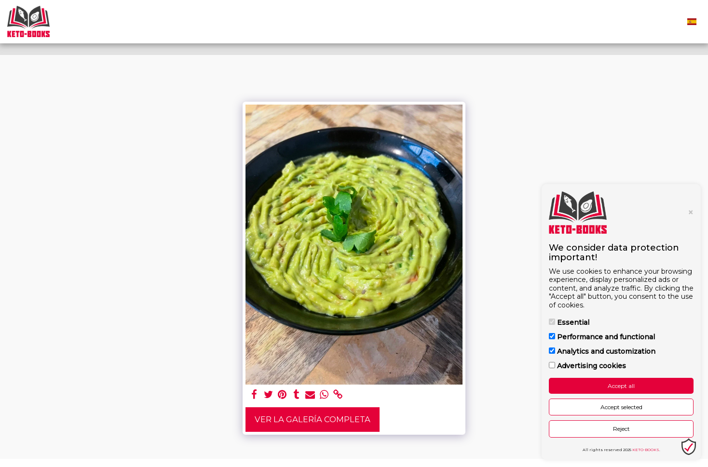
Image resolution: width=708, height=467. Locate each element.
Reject (621, 428)
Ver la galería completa (312, 419)
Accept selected (621, 407)
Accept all (621, 385)
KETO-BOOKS (645, 449)
